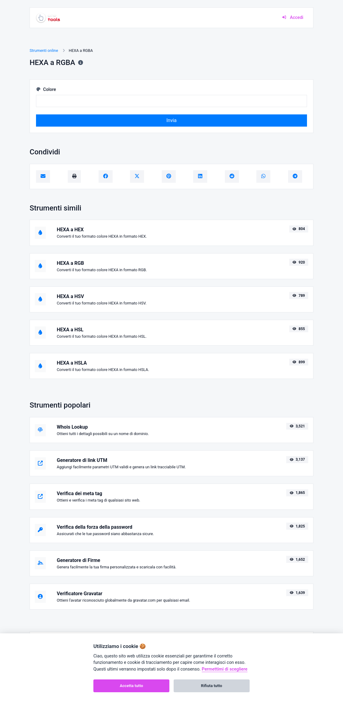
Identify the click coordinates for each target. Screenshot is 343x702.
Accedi (292, 17)
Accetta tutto (131, 685)
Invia (171, 120)
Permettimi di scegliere (224, 669)
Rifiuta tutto (211, 685)
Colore (46, 89)
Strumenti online (44, 50)
